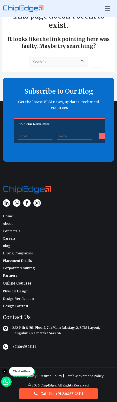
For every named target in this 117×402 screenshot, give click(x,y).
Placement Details (17, 261)
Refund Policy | (51, 376)
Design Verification (18, 299)
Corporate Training (19, 268)
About (8, 224)
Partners (10, 275)
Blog (6, 246)
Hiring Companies (18, 253)
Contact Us (11, 231)
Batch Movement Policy (84, 376)
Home (8, 216)
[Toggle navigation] (107, 8)
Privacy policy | (26, 376)
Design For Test (15, 306)
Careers (9, 238)
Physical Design (16, 291)
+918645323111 (24, 347)
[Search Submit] (82, 59)
